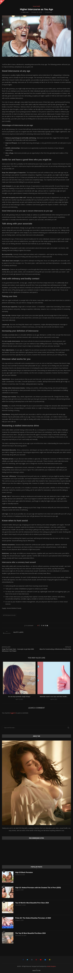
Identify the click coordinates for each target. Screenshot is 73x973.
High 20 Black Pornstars (24, 872)
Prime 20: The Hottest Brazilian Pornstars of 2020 (33, 918)
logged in (13, 713)
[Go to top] (36, 970)
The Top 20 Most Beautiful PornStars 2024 (30, 933)
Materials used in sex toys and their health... (54, 696)
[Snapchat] (49, 960)
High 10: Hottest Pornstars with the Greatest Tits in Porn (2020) (38, 887)
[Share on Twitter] (43, 625)
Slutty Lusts (25, 12)
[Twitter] (27, 960)
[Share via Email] (47, 625)
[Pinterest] (36, 960)
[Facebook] (23, 960)
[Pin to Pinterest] (45, 625)
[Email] (45, 960)
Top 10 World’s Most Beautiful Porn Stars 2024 (32, 903)
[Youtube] (40, 960)
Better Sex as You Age (9, 615)
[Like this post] (39, 625)
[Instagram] (31, 960)
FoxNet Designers (51, 966)
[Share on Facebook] (41, 625)
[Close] (2, 2)
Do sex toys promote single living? (19, 696)
